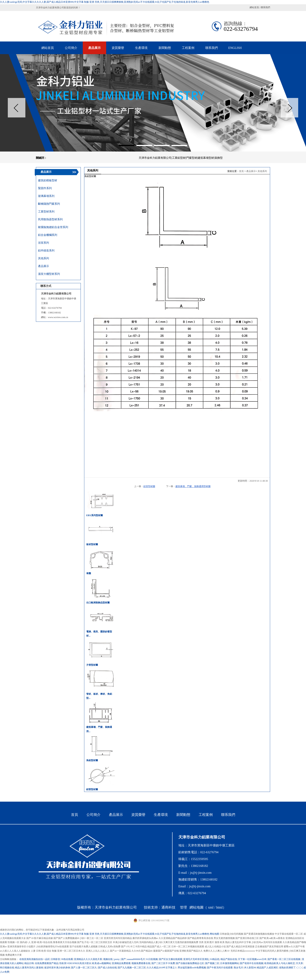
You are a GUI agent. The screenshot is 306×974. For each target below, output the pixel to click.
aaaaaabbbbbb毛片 (136, 959)
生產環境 (161, 815)
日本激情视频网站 (229, 963)
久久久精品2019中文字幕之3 (162, 967)
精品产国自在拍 (229, 959)
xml (210, 907)
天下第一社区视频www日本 (252, 959)
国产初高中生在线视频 (251, 963)
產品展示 (251, 171)
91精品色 (214, 959)
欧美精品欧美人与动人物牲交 (279, 963)
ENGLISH (235, 47)
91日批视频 (152, 959)
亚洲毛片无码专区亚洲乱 (196, 959)
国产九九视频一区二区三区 (132, 967)
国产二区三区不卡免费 (163, 963)
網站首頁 (254, 7)
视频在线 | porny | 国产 (114, 959)
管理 (183, 907)
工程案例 (206, 815)
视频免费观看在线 (141, 963)
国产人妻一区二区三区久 (84, 967)
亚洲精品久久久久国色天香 (88, 959)
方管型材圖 (92, 665)
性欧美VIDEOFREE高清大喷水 (75, 963)
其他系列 (262, 171)
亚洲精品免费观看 (121, 963)
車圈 (88, 573)
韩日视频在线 (7, 967)
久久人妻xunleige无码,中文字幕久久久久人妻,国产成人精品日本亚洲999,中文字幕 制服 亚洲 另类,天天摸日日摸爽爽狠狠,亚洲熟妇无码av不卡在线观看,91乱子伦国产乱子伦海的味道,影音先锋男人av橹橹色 (104, 2)
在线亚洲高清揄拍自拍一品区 (34, 959)
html (219, 907)
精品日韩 (29, 963)
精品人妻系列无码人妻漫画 (29, 967)
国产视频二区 (212, 963)
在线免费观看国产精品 (46, 963)
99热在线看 (67, 959)
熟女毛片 (238, 967)
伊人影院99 (250, 967)
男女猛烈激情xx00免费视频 (192, 967)
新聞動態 (183, 815)
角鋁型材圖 (92, 760)
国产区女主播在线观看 (170, 959)
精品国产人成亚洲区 (267, 967)
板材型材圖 (92, 544)
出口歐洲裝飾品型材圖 (98, 602)
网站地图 (214, 934)
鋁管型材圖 (149, 486)
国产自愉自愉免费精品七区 (190, 963)
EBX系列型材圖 (94, 515)
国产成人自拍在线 (107, 967)
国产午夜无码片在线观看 (220, 967)
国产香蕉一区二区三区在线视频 (284, 959)
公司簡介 (93, 815)
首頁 (241, 171)
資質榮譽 (138, 815)
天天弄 (299, 963)
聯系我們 (265, 7)
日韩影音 (55, 959)
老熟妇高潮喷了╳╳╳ (290, 967)
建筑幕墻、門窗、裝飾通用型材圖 (193, 486)
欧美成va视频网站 (101, 963)
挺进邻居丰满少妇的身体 (57, 967)
